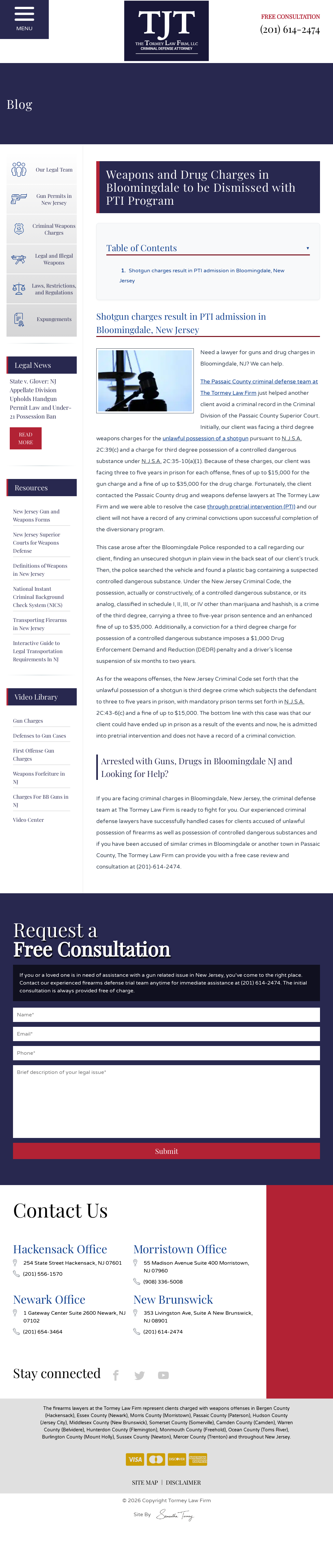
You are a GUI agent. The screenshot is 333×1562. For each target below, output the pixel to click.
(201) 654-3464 (37, 1332)
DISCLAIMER (183, 1482)
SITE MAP (145, 1482)
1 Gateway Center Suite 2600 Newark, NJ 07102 (69, 1317)
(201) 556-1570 (37, 1274)
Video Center (28, 819)
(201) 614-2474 (290, 28)
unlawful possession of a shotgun (205, 438)
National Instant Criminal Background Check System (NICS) (38, 596)
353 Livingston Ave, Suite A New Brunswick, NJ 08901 (193, 1317)
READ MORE (25, 438)
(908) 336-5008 (158, 1282)
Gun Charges (28, 720)
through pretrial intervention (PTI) (251, 506)
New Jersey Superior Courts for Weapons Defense (36, 542)
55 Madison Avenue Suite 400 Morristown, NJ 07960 (191, 1267)
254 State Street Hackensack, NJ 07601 (67, 1263)
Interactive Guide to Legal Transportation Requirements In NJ (38, 651)
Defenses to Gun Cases (39, 735)
